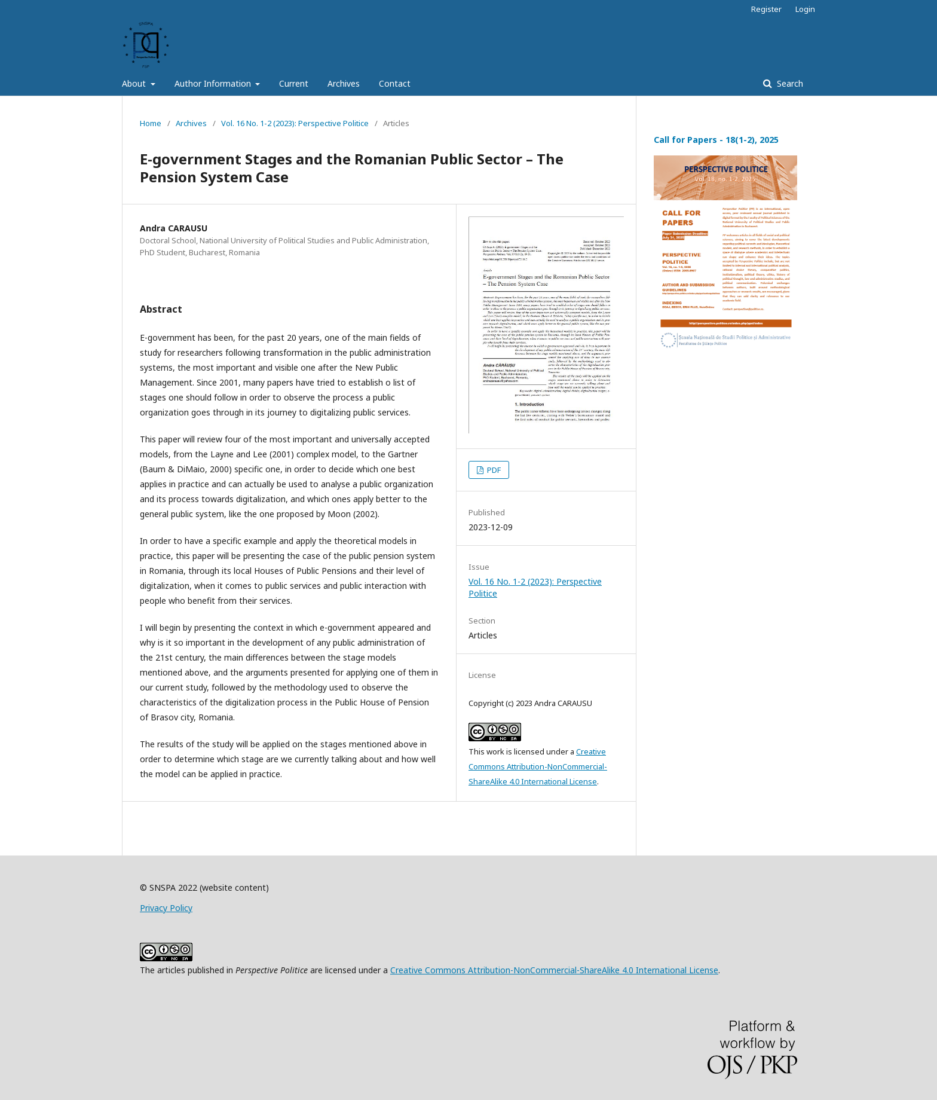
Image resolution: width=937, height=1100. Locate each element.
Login (805, 9)
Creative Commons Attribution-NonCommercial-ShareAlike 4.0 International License (537, 766)
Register (766, 9)
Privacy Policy (166, 907)
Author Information (213, 83)
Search (788, 83)
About (135, 83)
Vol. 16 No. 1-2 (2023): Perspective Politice (295, 123)
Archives (343, 83)
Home (150, 123)
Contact (395, 83)
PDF (493, 470)
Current (293, 83)
